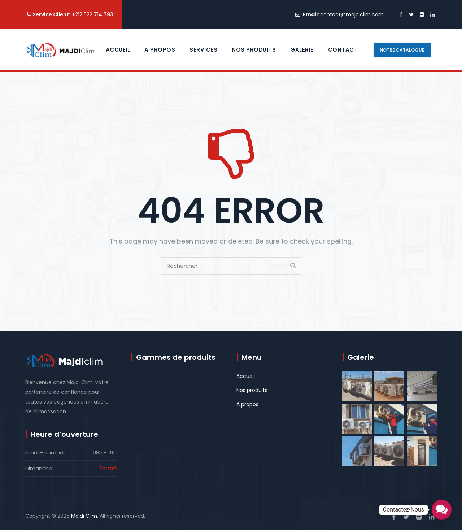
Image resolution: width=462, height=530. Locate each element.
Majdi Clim (84, 516)
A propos (159, 49)
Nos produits (251, 390)
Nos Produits (254, 49)
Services (203, 49)
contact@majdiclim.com (352, 14)
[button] (442, 510)
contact (343, 49)
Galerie (302, 49)
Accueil (118, 49)
